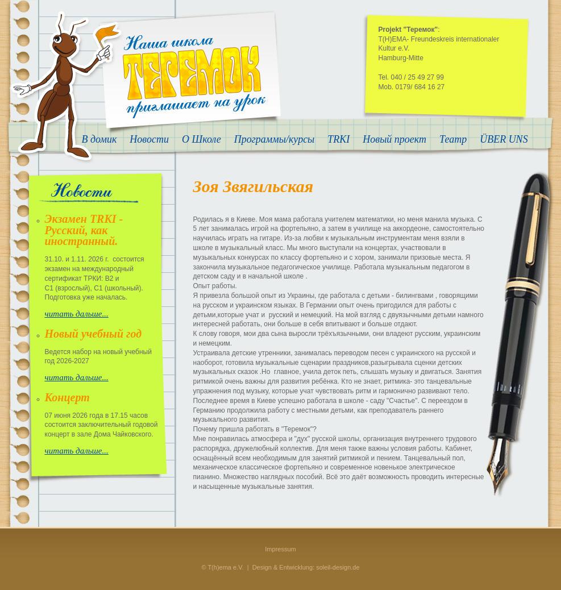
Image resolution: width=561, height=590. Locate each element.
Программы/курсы (274, 139)
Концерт (67, 397)
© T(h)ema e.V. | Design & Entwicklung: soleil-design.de (280, 567)
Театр (453, 139)
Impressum (280, 549)
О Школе (201, 139)
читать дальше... (77, 313)
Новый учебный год (93, 333)
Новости (149, 139)
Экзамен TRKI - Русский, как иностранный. (84, 230)
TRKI (338, 139)
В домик (99, 139)
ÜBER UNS (504, 139)
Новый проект (394, 139)
